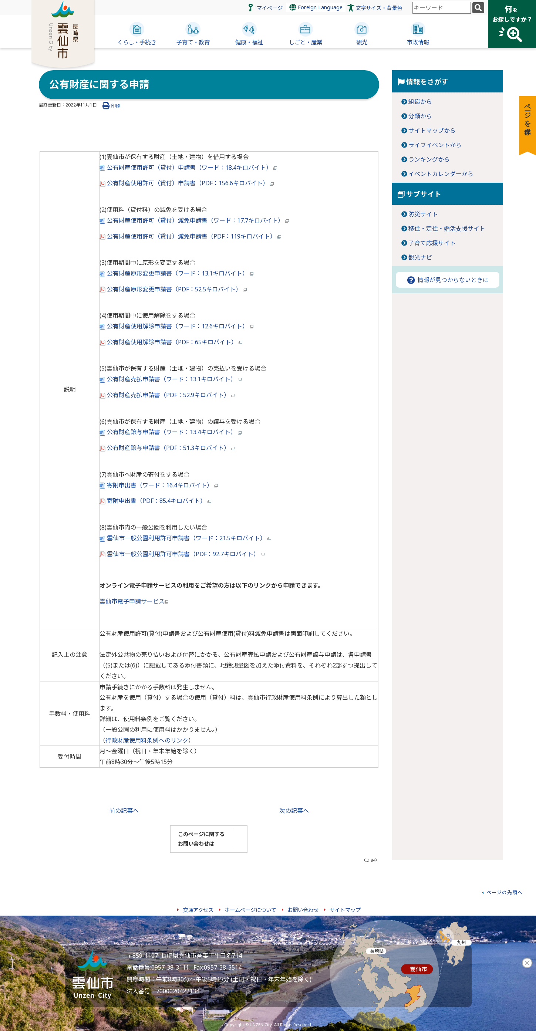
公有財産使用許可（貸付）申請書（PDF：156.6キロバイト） (187, 183)
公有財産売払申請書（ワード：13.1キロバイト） (171, 379)
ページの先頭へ (504, 892)
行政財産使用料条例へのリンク (146, 740)
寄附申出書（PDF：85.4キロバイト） (155, 501)
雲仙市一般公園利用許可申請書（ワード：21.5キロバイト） (185, 538)
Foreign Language (316, 7)
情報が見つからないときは (447, 280)
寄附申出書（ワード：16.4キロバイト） (159, 485)
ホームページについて (250, 909)
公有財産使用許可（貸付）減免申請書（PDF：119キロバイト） (190, 236)
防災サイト (423, 214)
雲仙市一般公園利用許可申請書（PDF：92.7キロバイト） (182, 554)
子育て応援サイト (432, 243)
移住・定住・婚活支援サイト (446, 228)
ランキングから (429, 159)
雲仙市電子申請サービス (134, 601)
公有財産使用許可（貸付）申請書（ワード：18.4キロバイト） (188, 167)
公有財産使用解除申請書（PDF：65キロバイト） (171, 342)
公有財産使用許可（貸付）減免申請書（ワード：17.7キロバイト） (194, 220)
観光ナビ (420, 257)
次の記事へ (294, 811)
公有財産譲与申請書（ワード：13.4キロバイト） (171, 432)
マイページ (270, 7)
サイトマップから (432, 130)
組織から (420, 102)
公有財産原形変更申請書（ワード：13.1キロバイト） (176, 273)
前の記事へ (124, 811)
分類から (420, 116)
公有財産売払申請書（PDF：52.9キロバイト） (167, 395)
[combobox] (442, 7)
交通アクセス (198, 909)
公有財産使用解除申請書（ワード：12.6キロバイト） (176, 326)
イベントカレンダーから (440, 174)
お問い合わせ (302, 909)
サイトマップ (345, 909)
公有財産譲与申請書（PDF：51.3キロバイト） (167, 448)
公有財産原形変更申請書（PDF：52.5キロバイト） (173, 289)
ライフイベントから (435, 145)
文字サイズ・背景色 (378, 7)
